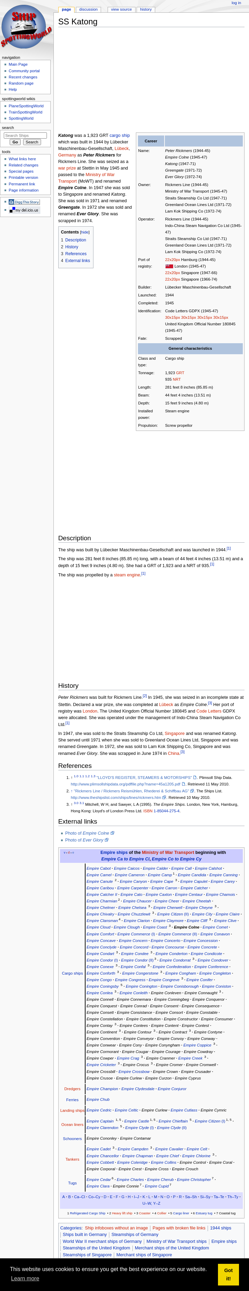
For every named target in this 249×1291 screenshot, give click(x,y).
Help (13, 89)
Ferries (72, 1100)
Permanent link (22, 184)
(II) (173, 914)
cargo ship (120, 135)
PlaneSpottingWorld (26, 106)
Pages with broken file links (179, 1228)
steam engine (127, 575)
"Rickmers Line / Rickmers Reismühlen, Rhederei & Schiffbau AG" (131, 791)
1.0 (76, 776)
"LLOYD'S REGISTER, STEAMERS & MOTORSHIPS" (144, 777)
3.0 (76, 803)
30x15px (172, 317)
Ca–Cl (79, 1197)
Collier (162, 1213)
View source (121, 9)
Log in (236, 3)
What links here (22, 159)
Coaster (144, 1213)
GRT (180, 373)
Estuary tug (204, 1213)
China (173, 753)
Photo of (87, 833)
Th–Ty (232, 1197)
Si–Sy (205, 1197)
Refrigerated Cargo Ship (88, 1213)
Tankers (72, 1159)
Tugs (72, 1183)
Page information (24, 190)
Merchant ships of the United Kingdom (172, 1248)
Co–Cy (94, 1197)
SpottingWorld (21, 118)
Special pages (21, 171)
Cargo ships (72, 973)
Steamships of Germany (134, 1234)
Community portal (24, 71)
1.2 (87, 776)
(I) (136, 934)
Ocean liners (72, 1124)
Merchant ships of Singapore (144, 1254)
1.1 (82, 776)
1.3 (93, 776)
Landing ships (72, 1110)
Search (8, 128)
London (90, 711)
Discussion (88, 9)
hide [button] (84, 232)
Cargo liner (181, 1213)
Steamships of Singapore (87, 1254)
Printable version (23, 177)
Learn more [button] (25, 1278)
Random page (21, 83)
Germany (67, 155)
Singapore (175, 733)
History (146, 9)
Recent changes (23, 77)
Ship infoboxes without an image (116, 1228)
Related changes (23, 165)
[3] (210, 703)
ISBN (148, 811)
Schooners (72, 1139)
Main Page (18, 64)
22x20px (172, 260)
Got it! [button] (228, 1274)
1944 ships (220, 1228)
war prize (67, 168)
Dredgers (72, 1089)
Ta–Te (219, 1197)
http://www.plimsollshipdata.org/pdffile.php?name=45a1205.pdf (125, 784)
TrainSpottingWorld (25, 112)
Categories (70, 1228)
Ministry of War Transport (168, 852)
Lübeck (121, 148)
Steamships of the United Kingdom (96, 1248)
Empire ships (114, 852)
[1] (229, 548)
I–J (136, 1197)
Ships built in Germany (85, 1234)
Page (66, 9)
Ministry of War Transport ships (177, 1241)
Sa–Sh (191, 1197)
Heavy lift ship (122, 1213)
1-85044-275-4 (167, 811)
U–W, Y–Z (151, 1203)
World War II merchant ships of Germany (102, 1241)
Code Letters (208, 711)
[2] (145, 696)
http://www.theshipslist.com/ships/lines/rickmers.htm (116, 797)
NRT (177, 379)
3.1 (82, 803)
